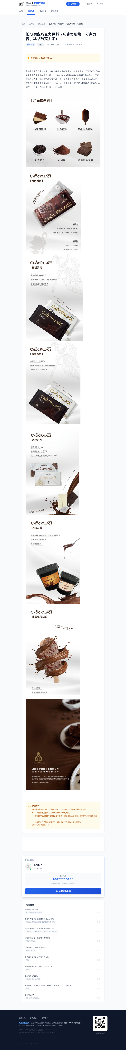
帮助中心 (22, 1018)
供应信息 (31, 11)
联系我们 (33, 1018)
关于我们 (44, 1018)
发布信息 (73, 4)
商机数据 (54, 11)
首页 (23, 24)
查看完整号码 (63, 891)
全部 (21, 11)
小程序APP (87, 4)
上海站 (31, 24)
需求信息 (42, 11)
